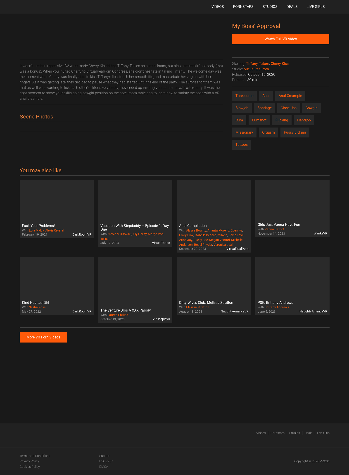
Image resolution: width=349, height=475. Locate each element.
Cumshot (259, 120)
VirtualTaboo (161, 243)
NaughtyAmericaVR (235, 311)
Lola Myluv (36, 230)
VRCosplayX (161, 319)
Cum (239, 120)
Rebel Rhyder (203, 244)
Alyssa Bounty (196, 230)
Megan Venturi (219, 240)
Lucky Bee (201, 240)
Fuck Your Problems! (38, 226)
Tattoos (241, 144)
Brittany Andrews (277, 307)
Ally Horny (140, 234)
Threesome (244, 96)
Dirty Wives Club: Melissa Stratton (206, 302)
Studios (270, 7)
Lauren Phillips (117, 315)
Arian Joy (185, 240)
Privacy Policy (29, 461)
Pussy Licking (295, 132)
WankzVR (320, 233)
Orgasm (268, 132)
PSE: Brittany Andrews (275, 302)
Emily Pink (186, 235)
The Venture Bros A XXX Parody (125, 310)
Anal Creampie (290, 96)
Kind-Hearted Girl (35, 302)
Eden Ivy (236, 230)
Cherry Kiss (280, 63)
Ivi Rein (222, 235)
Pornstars (243, 7)
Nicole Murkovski (119, 234)
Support (105, 456)
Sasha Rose (37, 307)
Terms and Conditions (35, 456)
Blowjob (241, 108)
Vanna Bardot (274, 229)
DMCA (103, 466)
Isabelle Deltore (205, 235)
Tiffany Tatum (257, 63)
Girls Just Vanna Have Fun (279, 224)
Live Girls (316, 7)
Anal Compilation (193, 226)
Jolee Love (236, 235)
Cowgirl (312, 108)
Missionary (244, 132)
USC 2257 (106, 461)
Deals (292, 7)
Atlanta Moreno (218, 230)
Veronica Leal (223, 244)
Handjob (304, 120)
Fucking (281, 120)
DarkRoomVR (81, 234)
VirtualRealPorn (256, 69)
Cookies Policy (30, 466)
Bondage (264, 108)
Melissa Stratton (197, 307)
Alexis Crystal (54, 230)
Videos (217, 7)
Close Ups (289, 108)
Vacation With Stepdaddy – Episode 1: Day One (134, 228)
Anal (266, 96)
